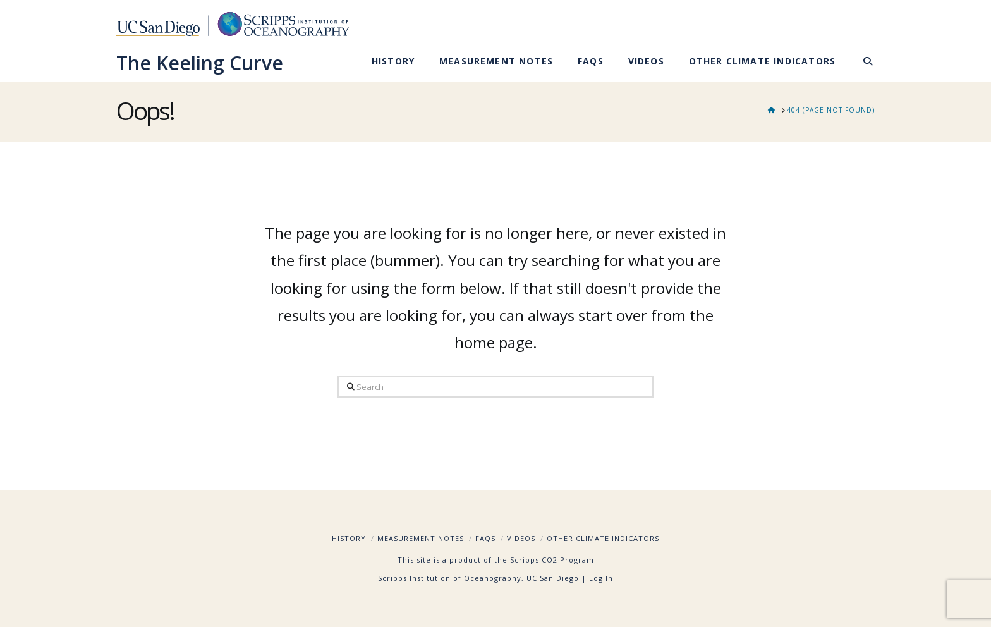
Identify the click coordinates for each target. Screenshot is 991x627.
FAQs (485, 538)
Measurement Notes (420, 538)
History (349, 538)
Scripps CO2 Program (552, 559)
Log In (601, 578)
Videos (521, 538)
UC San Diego (552, 578)
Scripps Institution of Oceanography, (451, 578)
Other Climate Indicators (603, 538)
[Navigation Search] (861, 63)
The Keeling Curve (199, 63)
